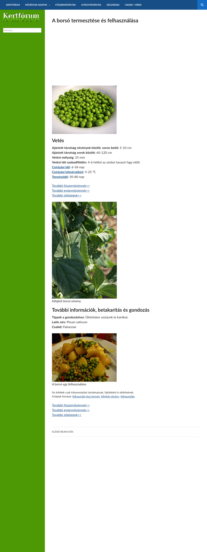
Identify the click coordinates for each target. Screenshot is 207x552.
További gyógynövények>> (71, 190)
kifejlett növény (110, 396)
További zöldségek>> (66, 195)
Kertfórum (13, 4)
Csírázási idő (61, 167)
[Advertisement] (126, 53)
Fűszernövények (65, 4)
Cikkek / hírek (133, 4)
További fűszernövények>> (71, 185)
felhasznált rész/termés (86, 396)
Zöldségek (113, 4)
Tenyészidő (60, 177)
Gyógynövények (91, 4)
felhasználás (127, 396)
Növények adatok (36, 4)
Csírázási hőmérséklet (67, 172)
